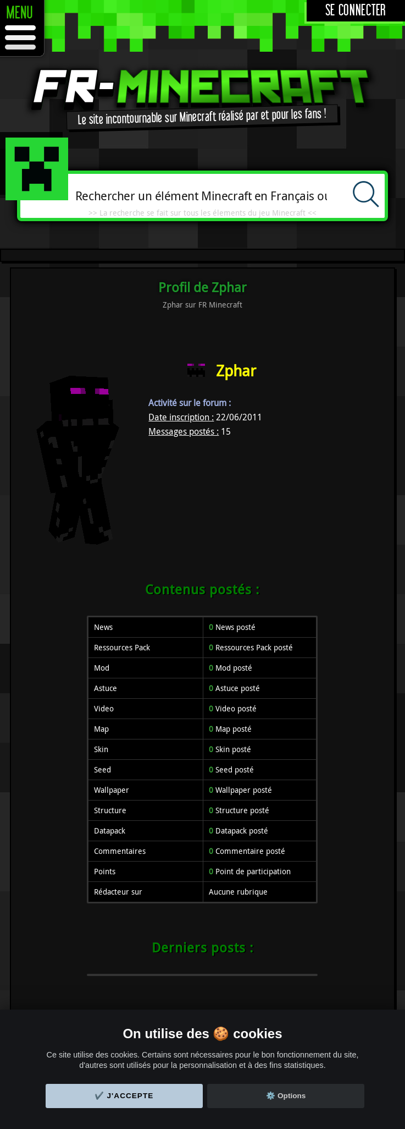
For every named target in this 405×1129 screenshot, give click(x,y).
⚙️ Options (286, 1096)
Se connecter (355, 11)
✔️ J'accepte (124, 1096)
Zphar (236, 370)
